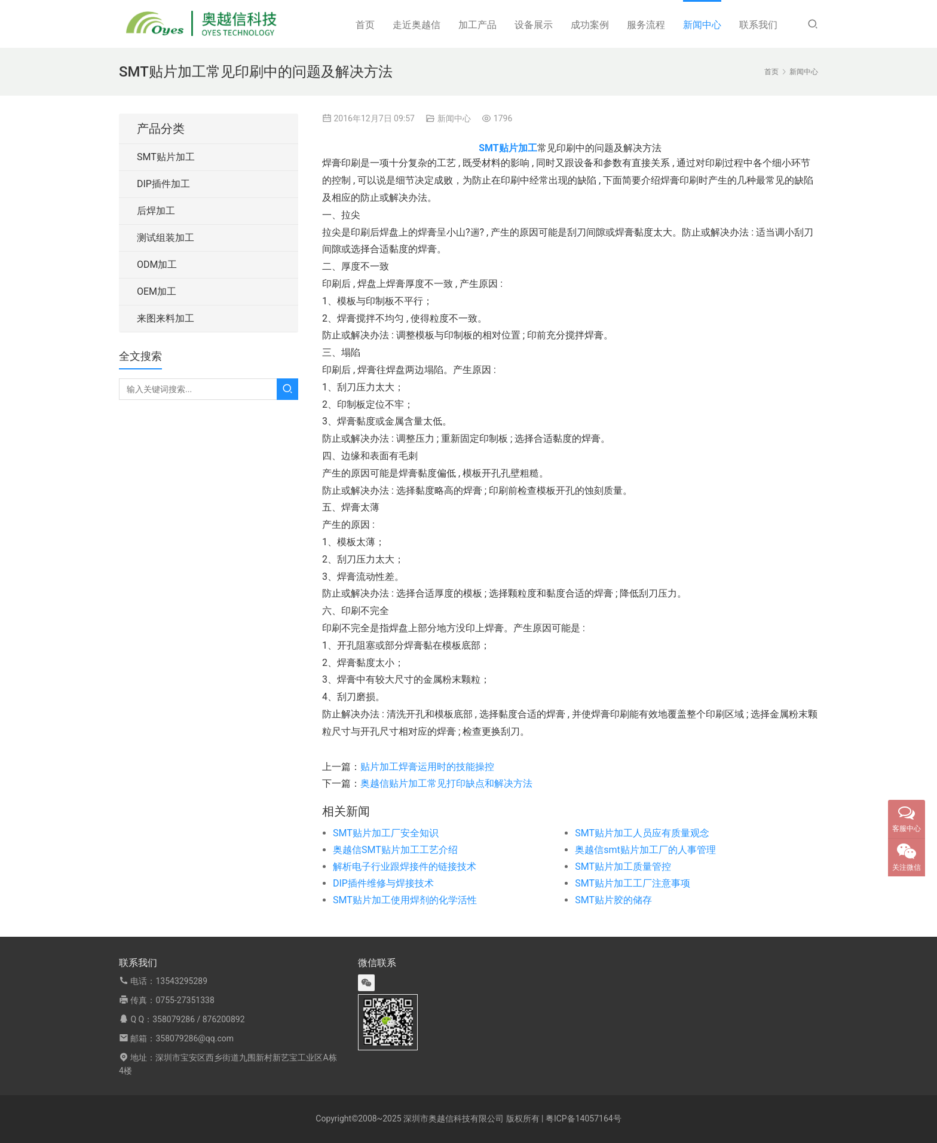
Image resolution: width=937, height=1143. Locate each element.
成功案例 (590, 24)
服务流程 (646, 24)
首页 (365, 24)
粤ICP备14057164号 (583, 1118)
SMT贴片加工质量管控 (623, 866)
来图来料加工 (165, 318)
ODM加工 (157, 264)
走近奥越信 (416, 24)
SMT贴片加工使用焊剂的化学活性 (405, 900)
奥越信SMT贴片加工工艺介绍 (395, 849)
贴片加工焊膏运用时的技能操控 (427, 766)
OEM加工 (156, 291)
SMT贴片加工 (166, 157)
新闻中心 (702, 24)
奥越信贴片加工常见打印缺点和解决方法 (446, 783)
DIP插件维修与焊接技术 (383, 883)
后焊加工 (156, 210)
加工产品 (477, 24)
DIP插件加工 (163, 184)
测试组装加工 (165, 237)
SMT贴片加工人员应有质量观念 (642, 833)
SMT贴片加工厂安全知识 (386, 833)
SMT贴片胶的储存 (613, 900)
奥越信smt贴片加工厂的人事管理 (645, 849)
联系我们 (758, 24)
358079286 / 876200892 (198, 1019)
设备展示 (534, 24)
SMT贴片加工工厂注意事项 (632, 883)
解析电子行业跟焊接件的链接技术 (404, 866)
